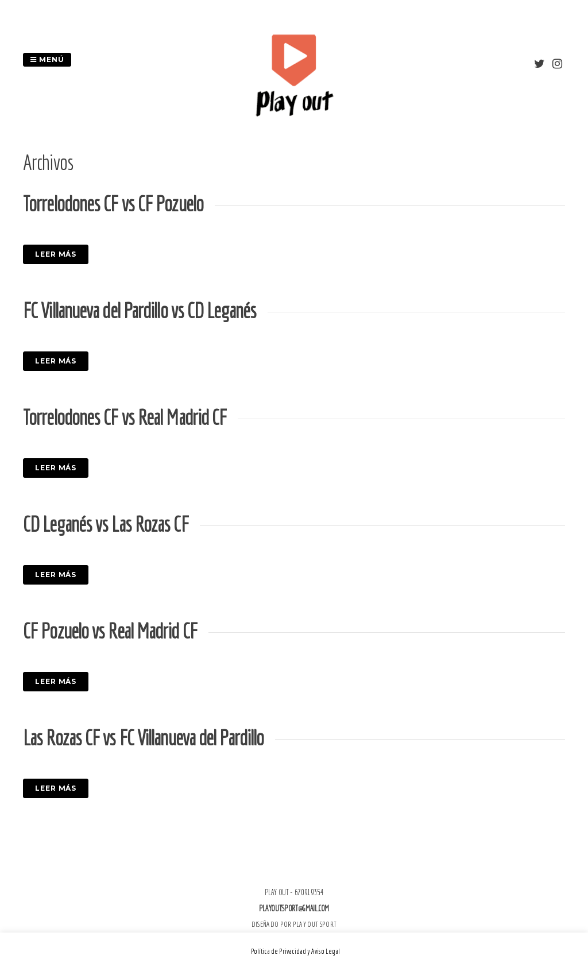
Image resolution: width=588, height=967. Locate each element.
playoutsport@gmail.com (294, 908)
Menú (47, 59)
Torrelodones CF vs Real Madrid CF (124, 417)
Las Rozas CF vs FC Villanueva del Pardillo (143, 737)
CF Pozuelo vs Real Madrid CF (110, 631)
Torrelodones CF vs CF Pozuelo (113, 203)
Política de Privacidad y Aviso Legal (295, 951)
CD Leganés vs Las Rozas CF (105, 524)
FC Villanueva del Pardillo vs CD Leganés (139, 310)
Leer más (55, 254)
